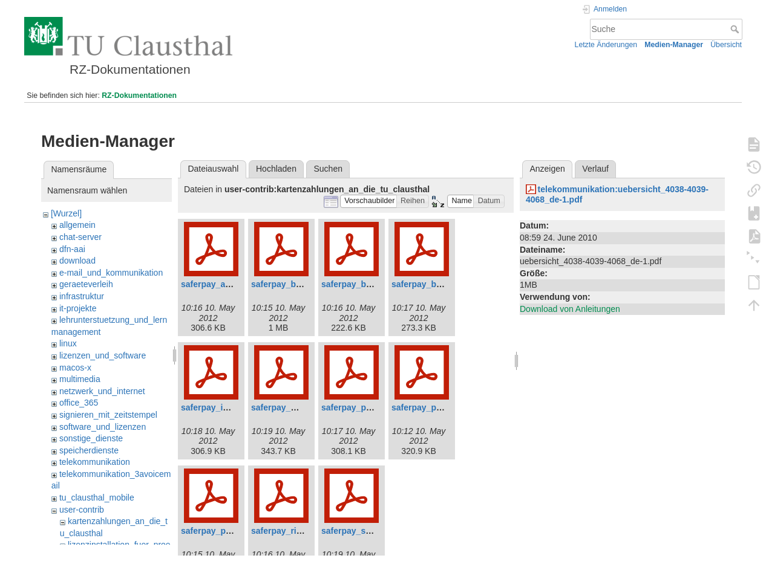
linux (68, 343)
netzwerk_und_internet (102, 391)
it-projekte (77, 308)
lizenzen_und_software (102, 355)
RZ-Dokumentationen (139, 95)
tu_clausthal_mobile (96, 497)
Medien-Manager (673, 45)
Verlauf (595, 168)
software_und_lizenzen (102, 427)
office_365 (78, 402)
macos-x (75, 367)
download (77, 260)
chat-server (80, 237)
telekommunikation (94, 462)
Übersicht (726, 45)
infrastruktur (81, 296)
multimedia (79, 379)
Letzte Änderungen (606, 45)
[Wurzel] (66, 213)
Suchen (328, 168)
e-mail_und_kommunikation (111, 272)
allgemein (77, 225)
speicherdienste (89, 450)
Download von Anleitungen (570, 309)
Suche (736, 29)
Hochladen (276, 168)
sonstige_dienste (91, 438)
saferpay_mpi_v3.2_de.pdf (304, 407)
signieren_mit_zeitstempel (108, 415)
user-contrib (81, 509)
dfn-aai (72, 249)
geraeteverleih (86, 284)
